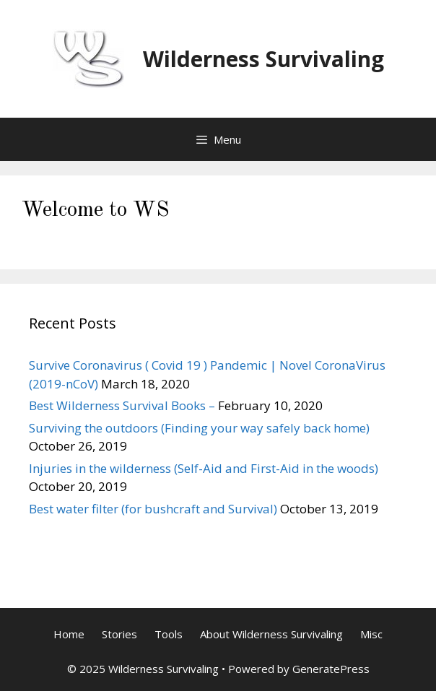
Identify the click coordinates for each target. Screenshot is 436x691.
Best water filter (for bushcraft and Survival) (153, 508)
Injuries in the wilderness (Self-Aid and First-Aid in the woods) (203, 468)
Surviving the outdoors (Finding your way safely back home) (199, 428)
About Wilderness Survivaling (271, 634)
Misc (371, 634)
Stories (119, 634)
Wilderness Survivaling (263, 59)
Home (68, 634)
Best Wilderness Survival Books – (122, 405)
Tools (168, 634)
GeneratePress (331, 668)
